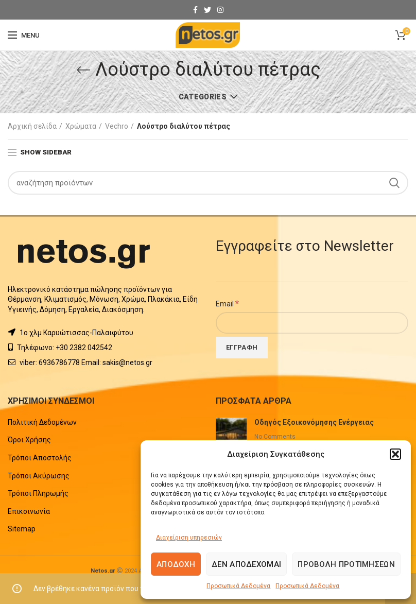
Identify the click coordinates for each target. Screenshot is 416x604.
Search (394, 183)
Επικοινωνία (29, 511)
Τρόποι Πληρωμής (38, 493)
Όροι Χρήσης (29, 440)
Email (227, 303)
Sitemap (22, 529)
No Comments (275, 436)
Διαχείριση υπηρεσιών (189, 537)
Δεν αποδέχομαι (246, 564)
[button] (395, 454)
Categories (203, 97)
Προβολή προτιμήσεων (346, 564)
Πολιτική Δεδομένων (42, 422)
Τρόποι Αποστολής (40, 458)
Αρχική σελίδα (32, 126)
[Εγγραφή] (242, 347)
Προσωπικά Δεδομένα (238, 586)
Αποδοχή (176, 564)
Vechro (116, 126)
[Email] (312, 323)
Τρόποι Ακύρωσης (39, 476)
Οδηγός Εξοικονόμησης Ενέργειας (314, 422)
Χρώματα (80, 126)
